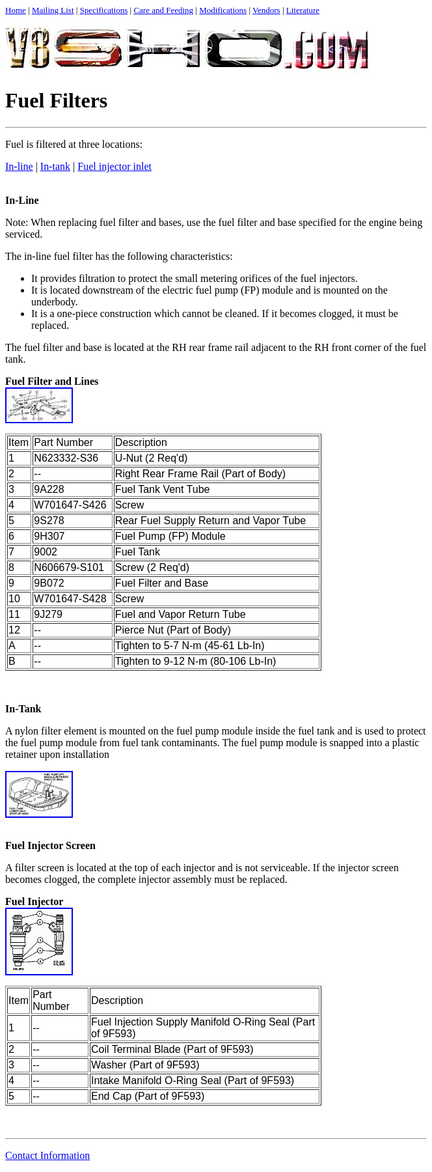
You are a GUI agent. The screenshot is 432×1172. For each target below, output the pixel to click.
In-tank (55, 166)
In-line (19, 166)
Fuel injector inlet (114, 166)
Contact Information (47, 1155)
